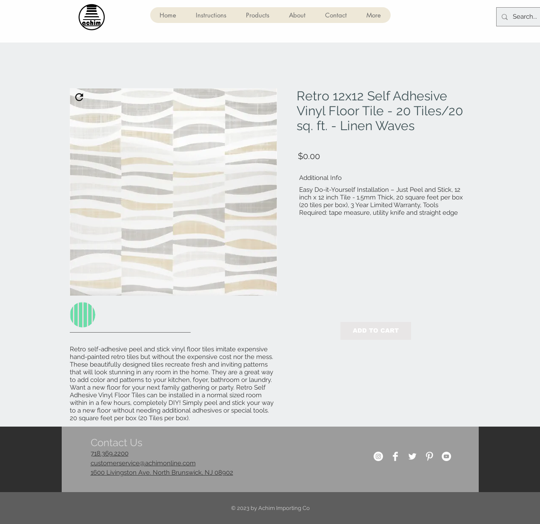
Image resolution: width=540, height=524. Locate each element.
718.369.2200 (110, 453)
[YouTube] (446, 456)
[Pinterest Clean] (429, 456)
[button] (257, 15)
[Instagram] (378, 456)
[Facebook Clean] (395, 456)
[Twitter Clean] (412, 456)
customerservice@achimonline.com (143, 463)
